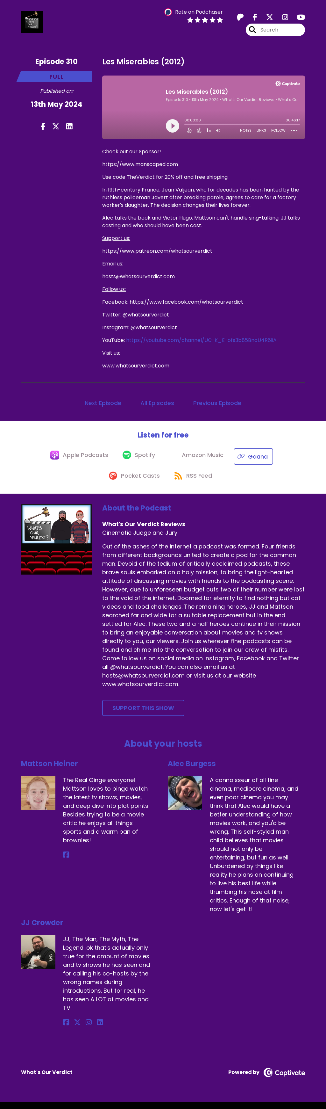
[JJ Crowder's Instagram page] (82, 1030)
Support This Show (143, 715)
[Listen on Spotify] (138, 460)
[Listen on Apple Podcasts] (76, 459)
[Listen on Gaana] (258, 460)
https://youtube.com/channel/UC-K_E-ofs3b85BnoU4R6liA (201, 343)
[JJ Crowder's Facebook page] (66, 1030)
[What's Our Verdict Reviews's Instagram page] (281, 19)
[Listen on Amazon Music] (198, 459)
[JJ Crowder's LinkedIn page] (89, 1030)
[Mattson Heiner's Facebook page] (66, 862)
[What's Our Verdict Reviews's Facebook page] (251, 19)
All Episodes (157, 406)
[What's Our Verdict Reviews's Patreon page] (240, 19)
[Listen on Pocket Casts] (132, 482)
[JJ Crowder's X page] (73, 1030)
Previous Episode (217, 406)
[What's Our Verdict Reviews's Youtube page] (297, 19)
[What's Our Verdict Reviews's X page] (266, 19)
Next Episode (103, 406)
